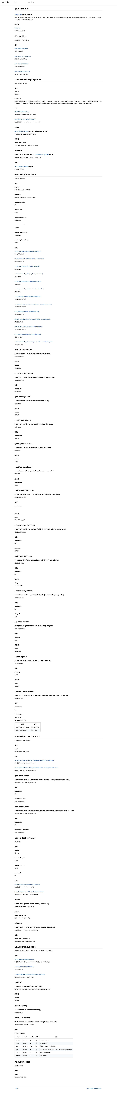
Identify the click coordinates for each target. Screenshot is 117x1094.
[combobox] (19, 2)
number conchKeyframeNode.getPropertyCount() (27, 266)
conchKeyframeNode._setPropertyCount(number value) (29, 274)
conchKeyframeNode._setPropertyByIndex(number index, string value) (32, 319)
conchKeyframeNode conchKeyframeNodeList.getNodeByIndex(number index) (34, 760)
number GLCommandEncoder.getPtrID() (25, 959)
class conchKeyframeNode (21, 63)
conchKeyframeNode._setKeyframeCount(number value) (29, 289)
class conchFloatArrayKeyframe (23, 56)
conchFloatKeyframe (21, 131)
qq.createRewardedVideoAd (94, 1088)
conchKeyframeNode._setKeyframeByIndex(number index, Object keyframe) (34, 341)
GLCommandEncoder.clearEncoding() (24, 966)
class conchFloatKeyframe (21, 48)
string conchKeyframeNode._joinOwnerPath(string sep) (28, 326)
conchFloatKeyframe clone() (22, 111)
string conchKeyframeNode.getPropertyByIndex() (27, 311)
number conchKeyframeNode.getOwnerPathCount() (28, 251)
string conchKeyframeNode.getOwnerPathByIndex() (28, 296)
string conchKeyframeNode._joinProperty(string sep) (28, 334)
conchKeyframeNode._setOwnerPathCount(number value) (29, 258)
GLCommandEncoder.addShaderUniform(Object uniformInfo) (30, 974)
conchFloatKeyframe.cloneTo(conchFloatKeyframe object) (29, 891)
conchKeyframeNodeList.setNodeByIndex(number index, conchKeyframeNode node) (36, 767)
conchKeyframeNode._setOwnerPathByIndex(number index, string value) (33, 304)
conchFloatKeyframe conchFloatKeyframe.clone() (27, 884)
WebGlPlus (18, 15)
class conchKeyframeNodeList (22, 71)
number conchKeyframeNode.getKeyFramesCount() (28, 281)
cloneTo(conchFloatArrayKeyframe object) (25, 119)
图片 (17, 1088)
